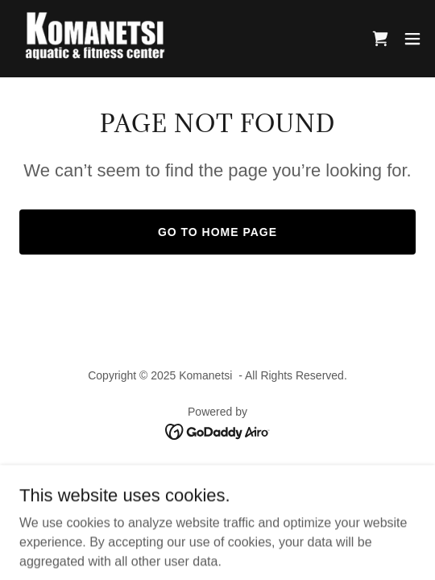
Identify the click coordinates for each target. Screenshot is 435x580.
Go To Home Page (217, 232)
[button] (412, 39)
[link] (103, 38)
